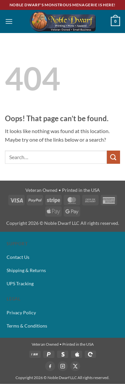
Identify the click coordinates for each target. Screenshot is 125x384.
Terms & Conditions (27, 326)
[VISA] (35, 354)
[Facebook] (50, 366)
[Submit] (113, 157)
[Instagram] (63, 366)
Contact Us (18, 257)
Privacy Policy (21, 312)
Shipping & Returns (26, 270)
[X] (75, 366)
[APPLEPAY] (76, 354)
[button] (9, 21)
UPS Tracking (20, 283)
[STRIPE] (62, 354)
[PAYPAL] (48, 354)
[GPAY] (90, 354)
